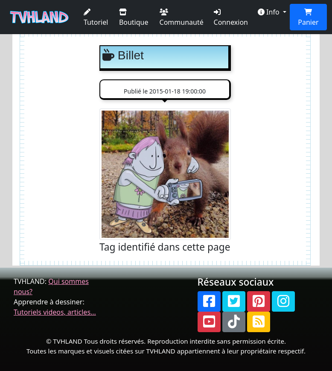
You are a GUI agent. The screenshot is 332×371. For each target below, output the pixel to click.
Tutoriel (96, 18)
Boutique (134, 18)
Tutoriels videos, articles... (55, 312)
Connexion (231, 18)
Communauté (182, 18)
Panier (308, 18)
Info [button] (269, 12)
